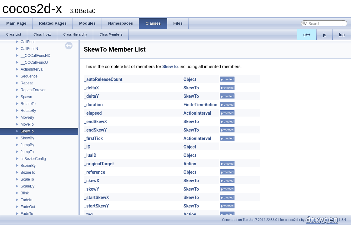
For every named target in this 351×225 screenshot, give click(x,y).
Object (189, 79)
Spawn (26, 97)
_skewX (91, 180)
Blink (25, 193)
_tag (88, 214)
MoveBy (27, 117)
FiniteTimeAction (200, 104)
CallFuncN (29, 49)
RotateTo (28, 104)
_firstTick (93, 138)
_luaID (90, 155)
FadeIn (26, 200)
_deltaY (91, 96)
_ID (87, 146)
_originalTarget (99, 163)
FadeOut (28, 207)
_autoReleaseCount (103, 79)
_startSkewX (96, 197)
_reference (94, 172)
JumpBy (27, 145)
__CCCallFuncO (34, 62)
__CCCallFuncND (35, 55)
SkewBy (27, 138)
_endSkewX (95, 121)
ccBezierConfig (33, 159)
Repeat (27, 83)
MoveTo (27, 124)
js (324, 34)
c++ (307, 34)
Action (189, 163)
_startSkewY (96, 205)
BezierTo (28, 172)
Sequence (29, 76)
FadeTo (27, 214)
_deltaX (91, 87)
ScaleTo (27, 179)
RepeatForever (33, 90)
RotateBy (28, 110)
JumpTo (27, 152)
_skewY (91, 189)
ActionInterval (32, 69)
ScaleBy (27, 186)
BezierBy (28, 165)
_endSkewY (95, 130)
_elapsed (93, 113)
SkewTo (27, 131)
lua (342, 34)
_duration (93, 104)
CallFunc (28, 42)
